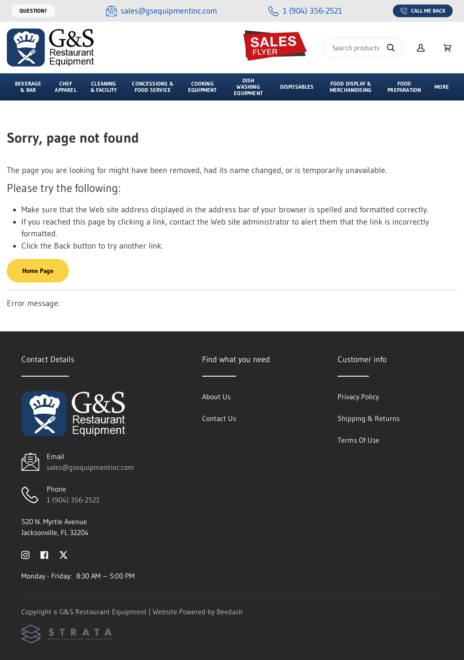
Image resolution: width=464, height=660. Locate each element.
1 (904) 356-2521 (73, 499)
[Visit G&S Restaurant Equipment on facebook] (44, 554)
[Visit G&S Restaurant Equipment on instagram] (25, 554)
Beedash (230, 611)
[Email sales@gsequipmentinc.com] (161, 11)
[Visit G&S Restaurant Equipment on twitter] (63, 554)
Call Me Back (422, 10)
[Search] (363, 48)
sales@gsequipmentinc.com (90, 467)
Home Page (37, 271)
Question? (33, 10)
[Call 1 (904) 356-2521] (305, 11)
